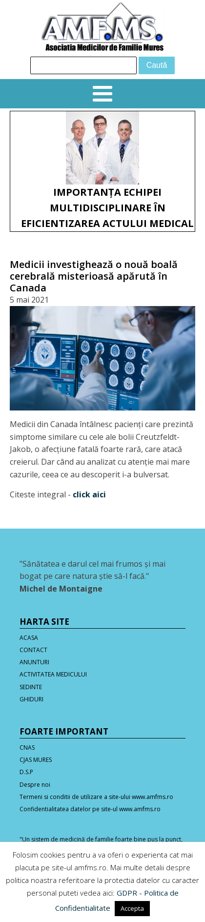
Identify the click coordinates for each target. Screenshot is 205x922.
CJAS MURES (36, 760)
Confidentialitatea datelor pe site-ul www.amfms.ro (90, 809)
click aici (89, 494)
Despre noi (35, 784)
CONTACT (33, 650)
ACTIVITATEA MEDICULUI (53, 674)
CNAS (27, 747)
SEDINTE (31, 687)
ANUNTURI (34, 662)
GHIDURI (31, 699)
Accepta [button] (132, 908)
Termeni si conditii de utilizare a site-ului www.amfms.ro (96, 797)
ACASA (29, 638)
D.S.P (26, 772)
